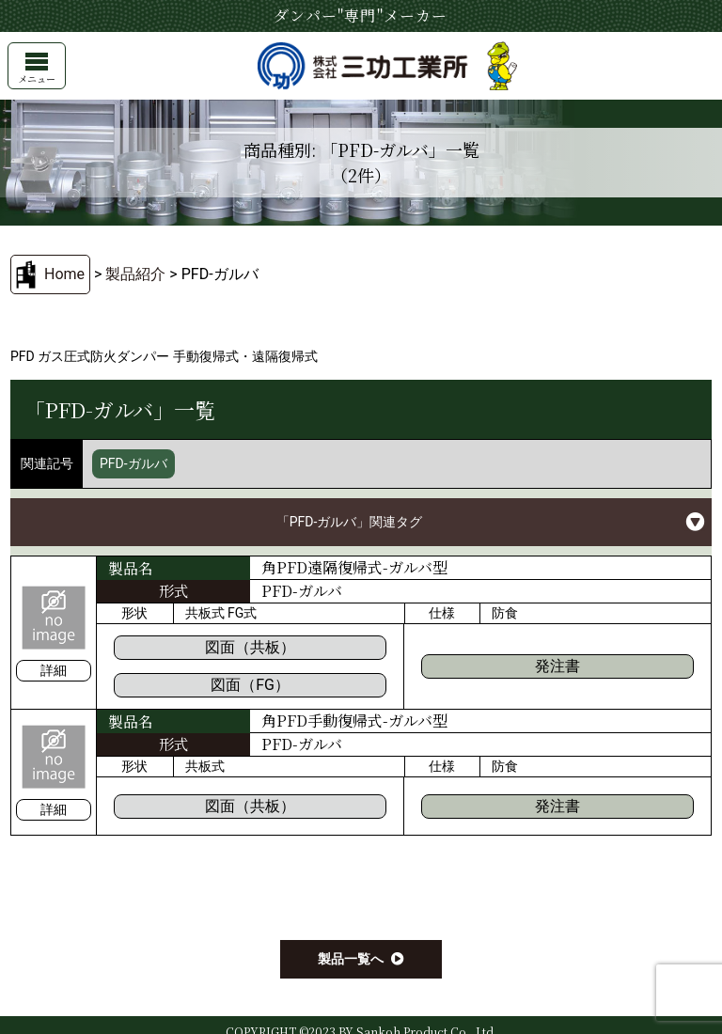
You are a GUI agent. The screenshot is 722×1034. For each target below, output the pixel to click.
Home (64, 274)
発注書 (557, 666)
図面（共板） (250, 647)
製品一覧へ (351, 958)
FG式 (242, 612)
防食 (505, 612)
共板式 (205, 612)
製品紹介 (135, 274)
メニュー (36, 69)
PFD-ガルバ (133, 463)
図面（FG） (250, 685)
